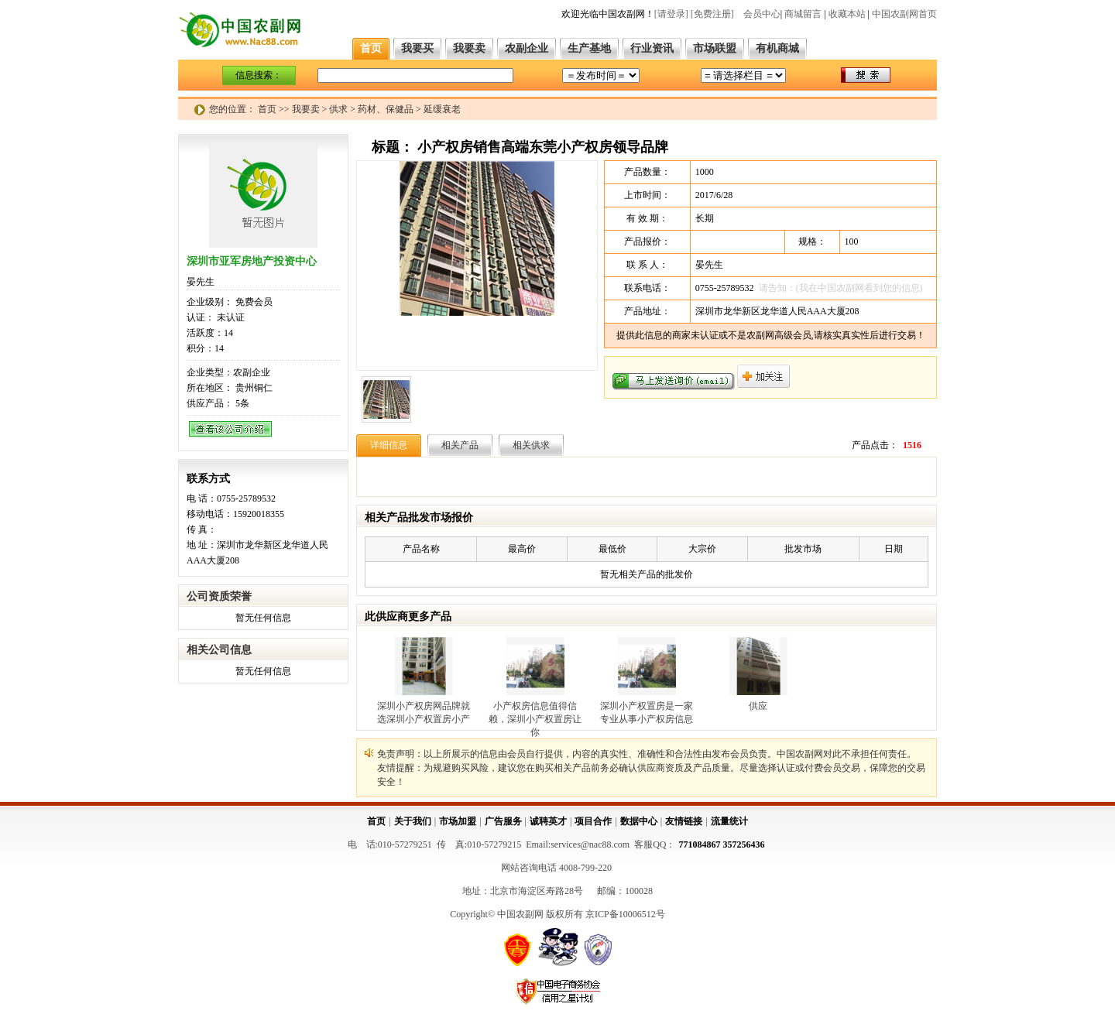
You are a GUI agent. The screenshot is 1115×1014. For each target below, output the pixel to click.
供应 (758, 706)
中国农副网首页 (904, 14)
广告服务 (503, 821)
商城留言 (803, 14)
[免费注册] (712, 14)
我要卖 (469, 48)
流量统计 (729, 821)
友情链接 (683, 821)
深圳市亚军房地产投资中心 (252, 261)
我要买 (417, 48)
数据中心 (638, 821)
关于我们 (412, 821)
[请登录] (671, 14)
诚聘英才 (548, 821)
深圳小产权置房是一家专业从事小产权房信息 (646, 713)
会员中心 (761, 14)
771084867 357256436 (722, 844)
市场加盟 (457, 821)
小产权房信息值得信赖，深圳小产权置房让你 (535, 719)
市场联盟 (714, 48)
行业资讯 (652, 48)
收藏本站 (847, 14)
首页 (371, 48)
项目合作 (593, 821)
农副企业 (526, 48)
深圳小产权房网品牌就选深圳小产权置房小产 (423, 713)
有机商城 (777, 48)
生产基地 (589, 48)
